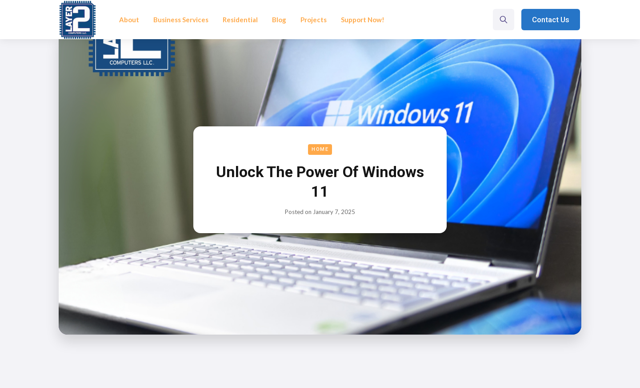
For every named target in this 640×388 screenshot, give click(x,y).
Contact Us (550, 19)
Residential (240, 20)
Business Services (180, 20)
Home (320, 149)
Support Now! (362, 20)
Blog (279, 20)
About (129, 20)
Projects (313, 20)
